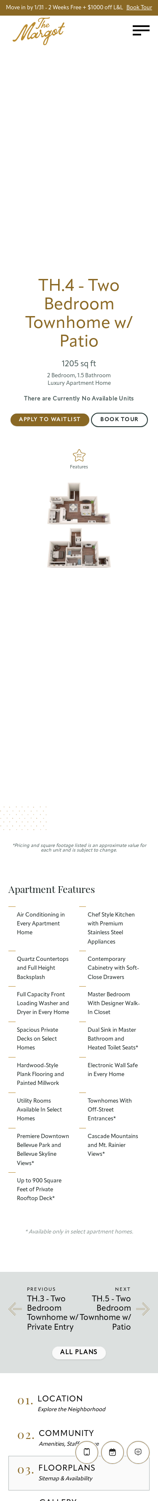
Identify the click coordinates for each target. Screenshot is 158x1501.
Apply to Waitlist (50, 419)
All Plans (79, 1353)
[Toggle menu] (141, 30)
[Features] (79, 455)
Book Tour (119, 419)
